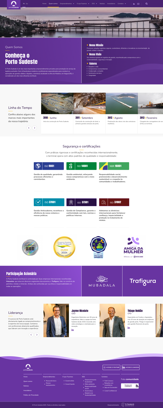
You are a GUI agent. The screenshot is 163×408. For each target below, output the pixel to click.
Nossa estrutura (51, 381)
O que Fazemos (83, 3)
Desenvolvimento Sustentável (90, 380)
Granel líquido (70, 384)
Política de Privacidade (31, 395)
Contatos (122, 3)
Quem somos (53, 4)
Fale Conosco (108, 381)
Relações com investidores (108, 384)
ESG (94, 3)
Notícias (102, 4)
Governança (89, 391)
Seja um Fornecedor (110, 387)
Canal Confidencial (110, 391)
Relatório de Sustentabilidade (90, 394)
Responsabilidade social (90, 387)
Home (44, 4)
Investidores (111, 4)
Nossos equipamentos (50, 384)
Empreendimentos (67, 3)
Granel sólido (69, 381)
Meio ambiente (90, 384)
